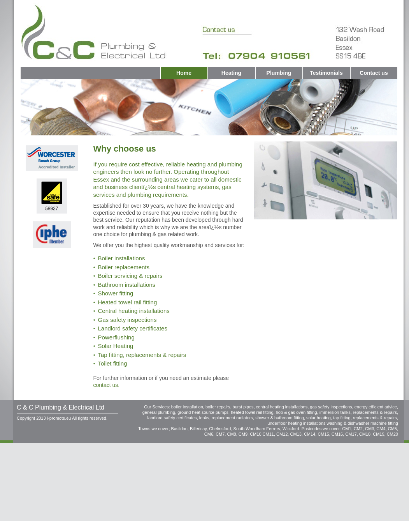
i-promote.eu (59, 418)
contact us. (106, 385)
